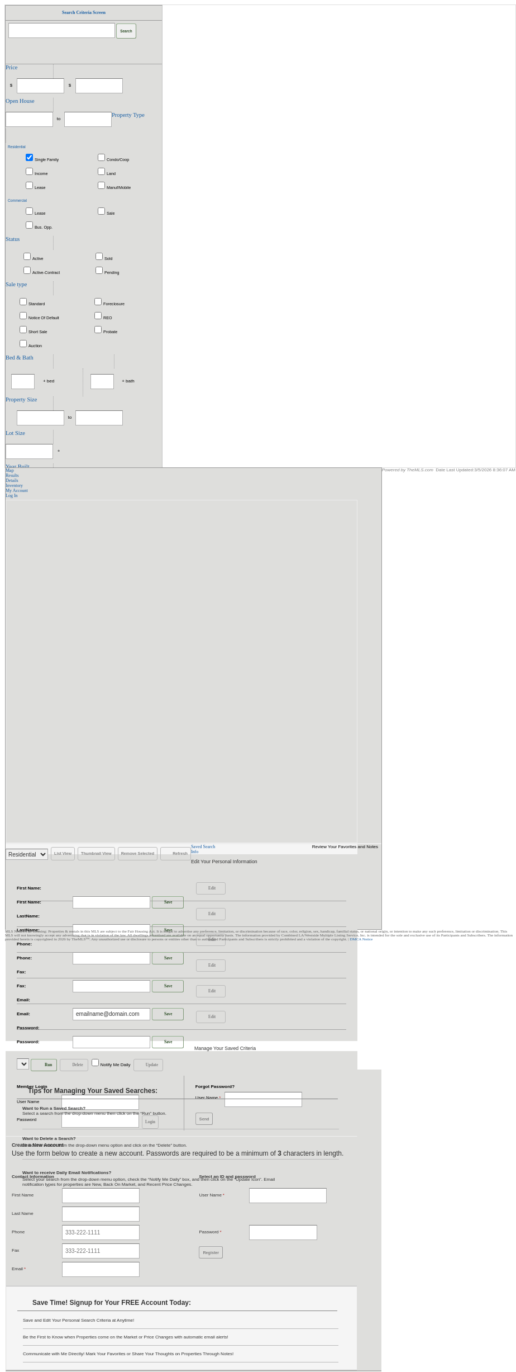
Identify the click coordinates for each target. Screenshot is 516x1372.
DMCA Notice (361, 939)
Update (147, 1065)
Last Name (23, 1213)
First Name (23, 1195)
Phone (18, 1231)
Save (163, 902)
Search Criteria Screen (84, 12)
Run (42, 1065)
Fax (15, 1250)
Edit (207, 888)
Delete (72, 1065)
